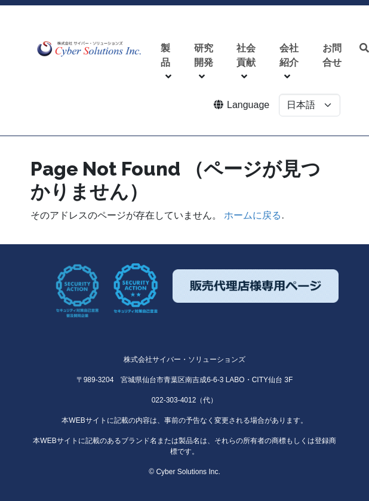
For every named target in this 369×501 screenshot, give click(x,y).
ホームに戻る (252, 215)
